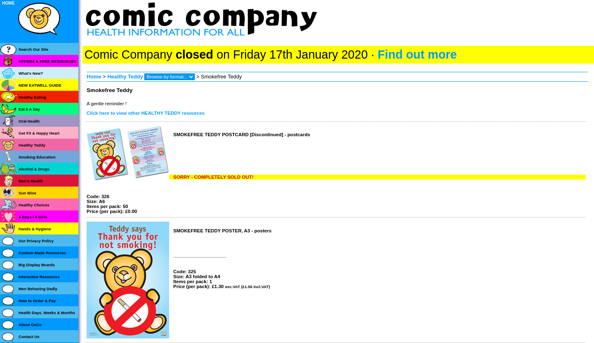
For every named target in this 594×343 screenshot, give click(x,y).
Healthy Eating (32, 97)
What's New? (31, 73)
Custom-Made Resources (42, 253)
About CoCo (30, 324)
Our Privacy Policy (36, 241)
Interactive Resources (39, 276)
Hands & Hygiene (35, 229)
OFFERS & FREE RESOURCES (47, 61)
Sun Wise (27, 193)
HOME (8, 3)
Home (94, 76)
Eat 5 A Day (29, 109)
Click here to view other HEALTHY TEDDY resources (146, 113)
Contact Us (29, 336)
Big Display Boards (37, 265)
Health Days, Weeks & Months (47, 312)
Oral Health (29, 121)
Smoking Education (37, 157)
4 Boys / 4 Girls (33, 217)
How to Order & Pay (37, 300)
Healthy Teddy (125, 76)
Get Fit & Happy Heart (39, 133)
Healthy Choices (34, 205)
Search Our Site (33, 49)
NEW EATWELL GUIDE (40, 85)
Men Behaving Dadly (38, 288)
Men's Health (31, 181)
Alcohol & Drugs (34, 169)
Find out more (417, 54)
